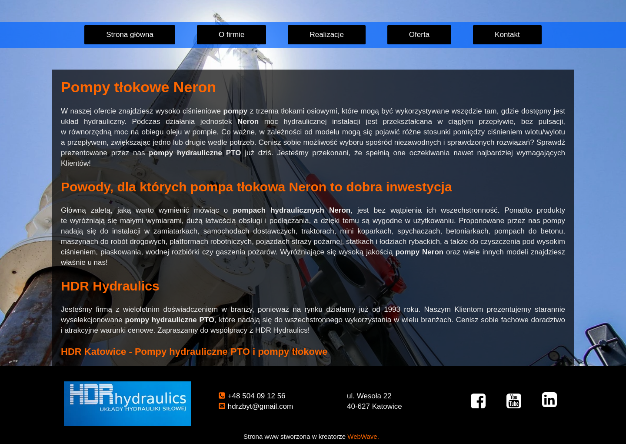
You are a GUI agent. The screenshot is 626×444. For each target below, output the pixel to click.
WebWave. (363, 436)
